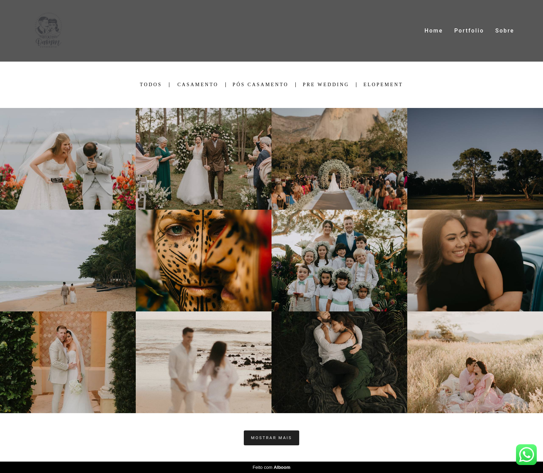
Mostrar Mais (271, 437)
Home (434, 30)
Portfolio (469, 30)
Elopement (383, 84)
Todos (151, 84)
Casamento (197, 84)
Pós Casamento (261, 84)
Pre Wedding (326, 84)
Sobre (504, 30)
